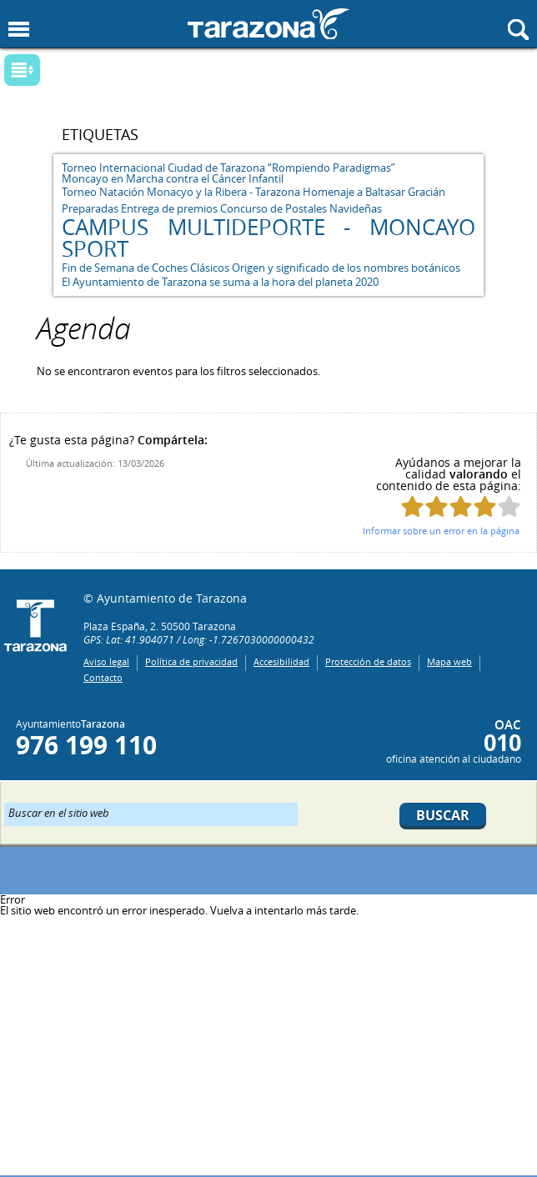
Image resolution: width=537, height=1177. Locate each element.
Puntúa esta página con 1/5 (412, 506)
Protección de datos (368, 661)
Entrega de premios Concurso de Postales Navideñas (251, 208)
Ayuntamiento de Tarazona (268, 23)
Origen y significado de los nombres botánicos (346, 267)
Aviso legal (106, 661)
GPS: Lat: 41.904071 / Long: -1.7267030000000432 (198, 639)
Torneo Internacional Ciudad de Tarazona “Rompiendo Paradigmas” (228, 167)
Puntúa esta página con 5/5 (509, 506)
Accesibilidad (281, 661)
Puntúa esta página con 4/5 (485, 506)
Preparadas (90, 208)
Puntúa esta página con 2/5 (436, 506)
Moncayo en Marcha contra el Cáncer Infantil (173, 178)
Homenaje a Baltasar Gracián (374, 191)
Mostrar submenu (22, 70)
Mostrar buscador (518, 29)
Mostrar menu (18, 29)
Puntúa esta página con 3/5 (460, 506)
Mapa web (449, 661)
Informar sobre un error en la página (441, 530)
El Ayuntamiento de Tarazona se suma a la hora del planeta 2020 (220, 281)
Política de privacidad (191, 661)
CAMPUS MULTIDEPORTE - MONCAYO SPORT (268, 238)
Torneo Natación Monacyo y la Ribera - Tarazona (181, 191)
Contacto (103, 677)
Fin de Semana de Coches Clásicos (145, 267)
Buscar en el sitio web (58, 812)
